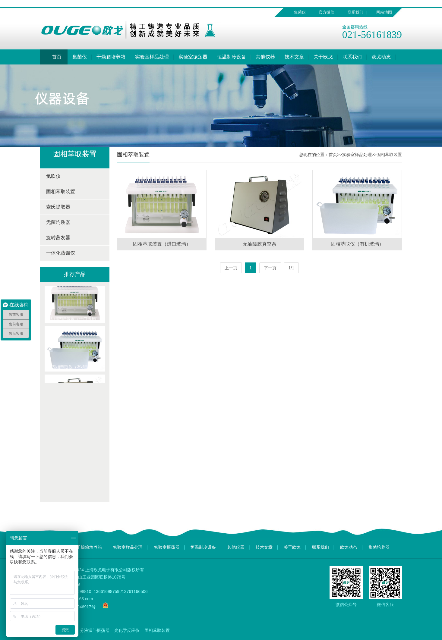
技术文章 (294, 56)
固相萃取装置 (60, 191)
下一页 (270, 267)
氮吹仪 (53, 176)
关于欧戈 (323, 56)
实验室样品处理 (152, 56)
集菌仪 (300, 12)
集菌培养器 (379, 547)
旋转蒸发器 (58, 237)
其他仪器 (265, 56)
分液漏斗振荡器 (94, 630)
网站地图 (384, 12)
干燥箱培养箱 (110, 56)
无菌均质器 (58, 222)
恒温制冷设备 (231, 56)
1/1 (291, 267)
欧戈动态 (381, 56)
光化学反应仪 (127, 630)
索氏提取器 (58, 206)
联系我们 (355, 12)
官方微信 (326, 12)
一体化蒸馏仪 (60, 253)
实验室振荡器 (192, 56)
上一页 (231, 267)
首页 (54, 56)
